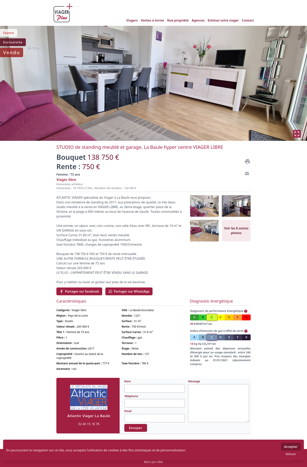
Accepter (291, 447)
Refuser (291, 454)
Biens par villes (153, 462)
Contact (248, 20)
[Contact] (246, 174)
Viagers (132, 20)
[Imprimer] (246, 161)
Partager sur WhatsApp (129, 291)
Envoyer (135, 428)
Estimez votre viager (223, 20)
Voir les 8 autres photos (236, 230)
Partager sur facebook (79, 291)
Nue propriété (178, 20)
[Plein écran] (297, 134)
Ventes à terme (152, 20)
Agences (198, 20)
